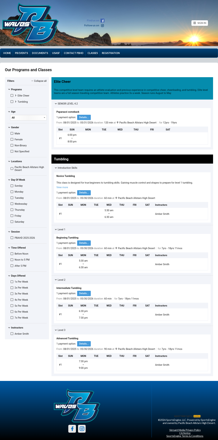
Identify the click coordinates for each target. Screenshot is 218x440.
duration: (99, 122)
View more (62, 187)
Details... (84, 117)
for (160, 122)
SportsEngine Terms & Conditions (184, 436)
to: (78, 122)
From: (59, 122)
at (115, 122)
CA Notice (185, 433)
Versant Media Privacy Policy (185, 430)
